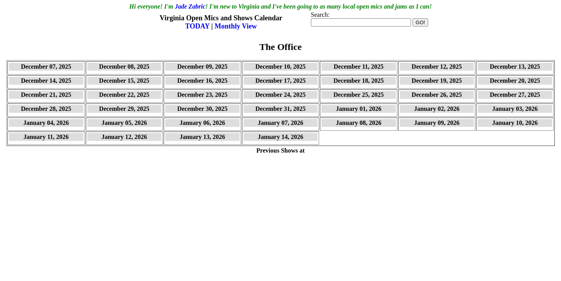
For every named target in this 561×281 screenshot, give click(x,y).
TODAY (198, 26)
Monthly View (236, 26)
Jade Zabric (190, 6)
